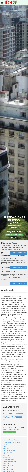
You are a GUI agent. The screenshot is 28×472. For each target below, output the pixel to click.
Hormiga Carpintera (8, 469)
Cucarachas (6, 458)
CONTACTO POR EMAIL (9, 432)
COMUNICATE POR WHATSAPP (14, 234)
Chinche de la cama (8, 456)
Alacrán (5, 444)
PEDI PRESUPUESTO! (19, 283)
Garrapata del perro (8, 465)
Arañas (5, 446)
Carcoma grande (8, 452)
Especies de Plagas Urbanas (11, 442)
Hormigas (5, 467)
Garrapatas (6, 463)
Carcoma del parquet (9, 450)
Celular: (13, 414)
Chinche (5, 454)
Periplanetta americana (9, 461)
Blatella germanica (8, 459)
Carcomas (6, 448)
